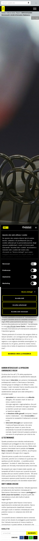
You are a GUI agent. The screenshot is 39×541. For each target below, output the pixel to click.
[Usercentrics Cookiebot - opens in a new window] (23, 227)
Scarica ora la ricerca (19, 353)
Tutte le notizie (11, 13)
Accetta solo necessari (19, 312)
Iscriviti (32, 533)
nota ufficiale (11, 326)
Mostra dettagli (27, 292)
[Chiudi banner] (36, 227)
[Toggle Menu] (34, 9)
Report (18, 13)
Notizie (4, 13)
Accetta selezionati (19, 305)
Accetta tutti (19, 298)
